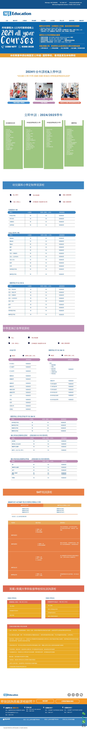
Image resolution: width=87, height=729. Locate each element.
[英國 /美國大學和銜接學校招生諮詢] (70, 99)
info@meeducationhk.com (75, 2)
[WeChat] (81, 694)
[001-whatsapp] (83, 721)
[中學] (44, 99)
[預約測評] (45, 701)
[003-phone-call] (83, 717)
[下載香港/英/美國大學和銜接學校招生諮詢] (70, 103)
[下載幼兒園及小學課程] (18, 103)
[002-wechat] (83, 713)
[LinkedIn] (77, 694)
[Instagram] (73, 694)
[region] (18, 91)
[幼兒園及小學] (18, 99)
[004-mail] (83, 725)
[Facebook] (69, 694)
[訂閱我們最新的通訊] (67, 701)
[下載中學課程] (44, 103)
